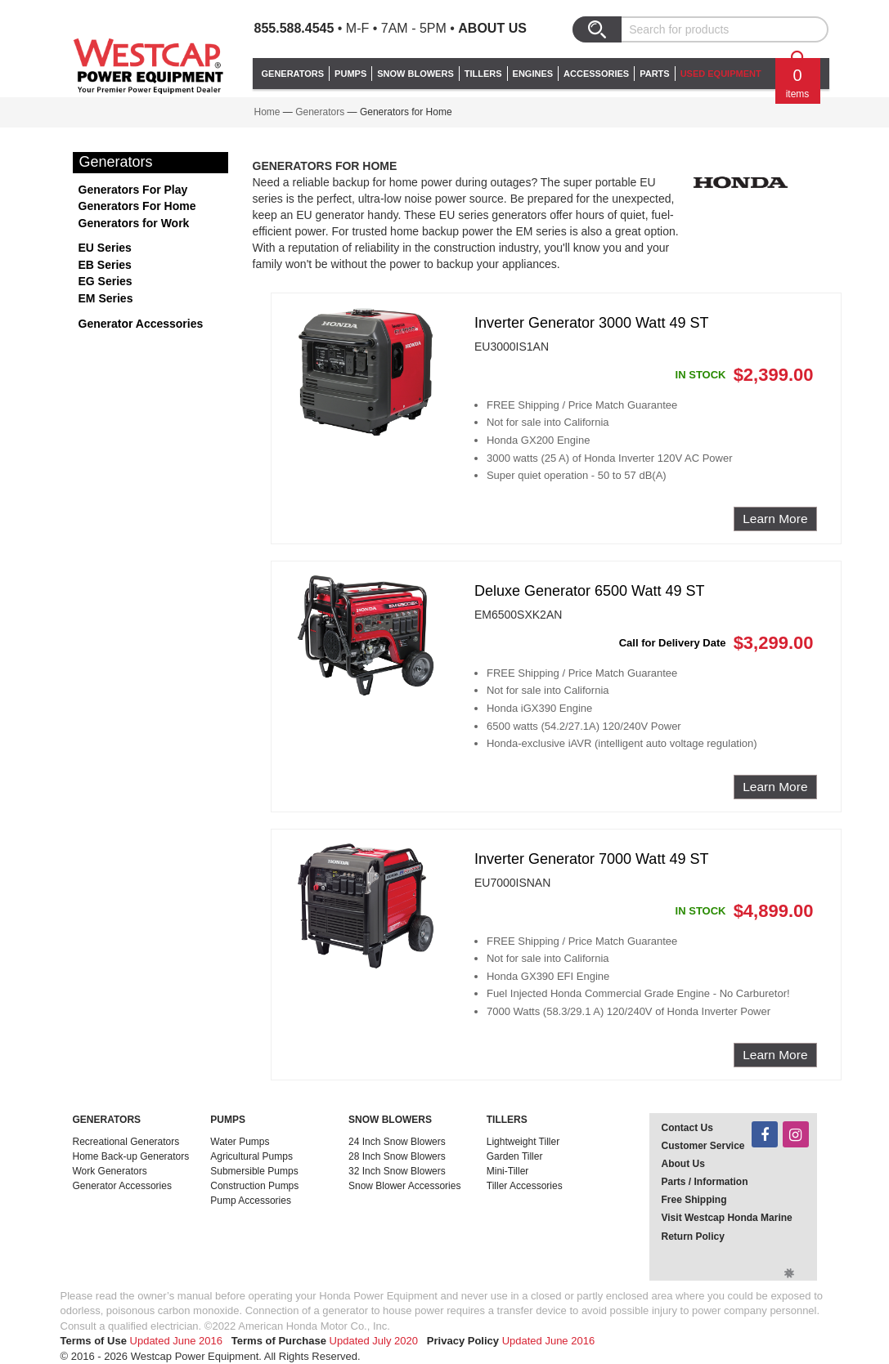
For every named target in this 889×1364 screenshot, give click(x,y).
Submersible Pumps (254, 1171)
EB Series (105, 264)
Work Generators (110, 1171)
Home (267, 112)
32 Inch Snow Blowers (397, 1171)
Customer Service (703, 1146)
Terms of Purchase (278, 1341)
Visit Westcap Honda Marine (727, 1217)
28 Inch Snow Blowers (397, 1156)
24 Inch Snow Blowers (397, 1141)
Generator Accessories (141, 323)
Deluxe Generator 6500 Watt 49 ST (589, 591)
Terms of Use (94, 1341)
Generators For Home (137, 205)
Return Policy (693, 1236)
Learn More (775, 518)
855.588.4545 (294, 28)
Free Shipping (694, 1199)
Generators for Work (134, 223)
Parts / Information (705, 1181)
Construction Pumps (254, 1186)
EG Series (105, 281)
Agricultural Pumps (251, 1156)
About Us (492, 28)
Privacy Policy (463, 1341)
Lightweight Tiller (523, 1141)
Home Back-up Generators (131, 1156)
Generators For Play (133, 189)
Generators (319, 112)
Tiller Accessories (525, 1186)
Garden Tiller (515, 1156)
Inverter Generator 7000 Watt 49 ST (591, 859)
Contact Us (687, 1128)
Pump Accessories (250, 1200)
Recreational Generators (126, 1141)
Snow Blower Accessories (404, 1186)
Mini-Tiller (508, 1171)
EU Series (105, 247)
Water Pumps (239, 1141)
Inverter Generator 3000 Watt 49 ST (591, 323)
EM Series (106, 298)
